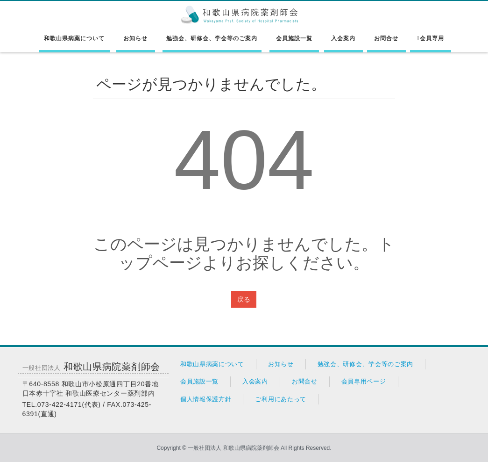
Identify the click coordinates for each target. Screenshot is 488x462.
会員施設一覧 (294, 38)
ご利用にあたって (280, 399)
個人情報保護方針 (206, 399)
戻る (243, 299)
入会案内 (343, 38)
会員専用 (430, 38)
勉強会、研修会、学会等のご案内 (211, 38)
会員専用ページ (363, 381)
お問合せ (386, 38)
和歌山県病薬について (74, 38)
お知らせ (135, 38)
